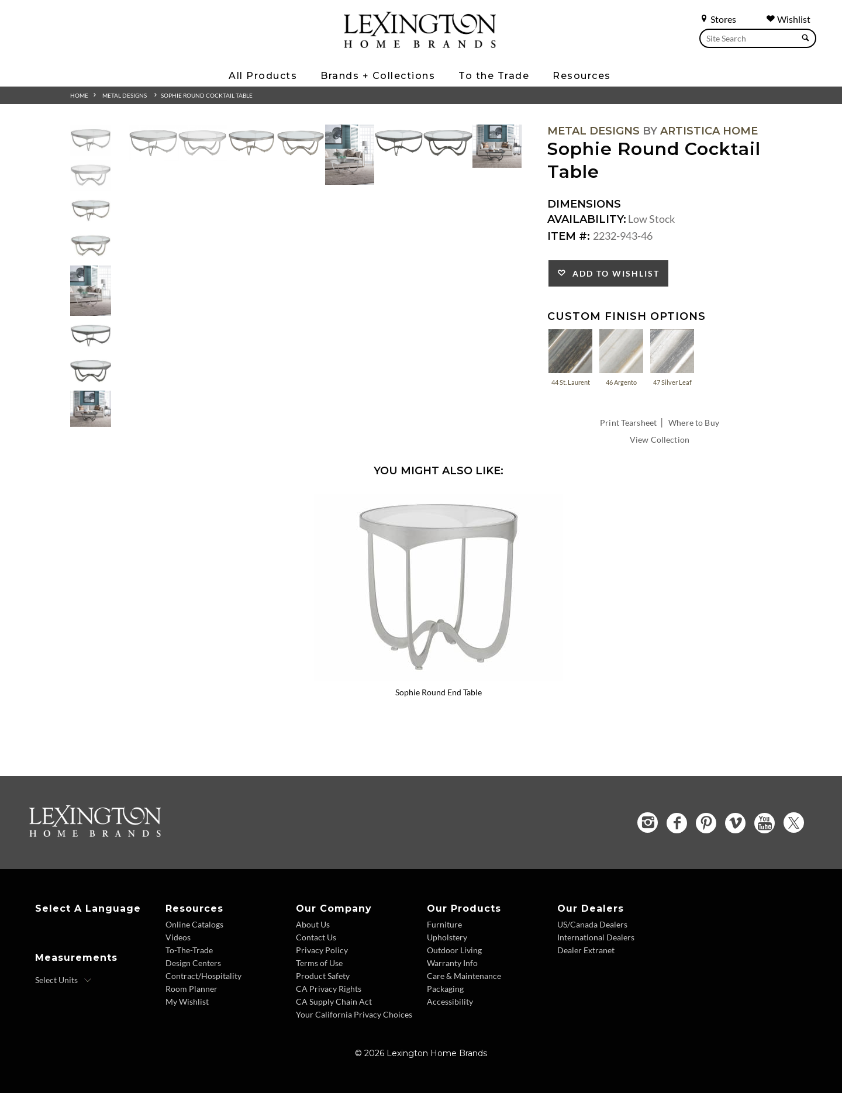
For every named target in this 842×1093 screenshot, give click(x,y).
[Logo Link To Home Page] (420, 43)
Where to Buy (693, 422)
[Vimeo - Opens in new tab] (735, 823)
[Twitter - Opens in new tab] (794, 822)
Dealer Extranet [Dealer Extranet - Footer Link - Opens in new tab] (586, 950)
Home (79, 95)
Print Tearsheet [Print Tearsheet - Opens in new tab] (628, 422)
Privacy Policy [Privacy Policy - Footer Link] (322, 950)
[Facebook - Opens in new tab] (677, 823)
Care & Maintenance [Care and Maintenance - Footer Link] (464, 976)
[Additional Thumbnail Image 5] (90, 291)
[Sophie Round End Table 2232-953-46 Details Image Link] (438, 676)
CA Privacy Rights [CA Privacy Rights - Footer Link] (328, 989)
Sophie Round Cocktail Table (207, 95)
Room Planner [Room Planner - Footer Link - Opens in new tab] (191, 989)
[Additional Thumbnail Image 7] (90, 371)
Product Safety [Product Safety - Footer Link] (323, 976)
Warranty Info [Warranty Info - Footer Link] (452, 963)
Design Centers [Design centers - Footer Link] (193, 963)
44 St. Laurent (570, 357)
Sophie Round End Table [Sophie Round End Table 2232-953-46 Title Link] (438, 692)
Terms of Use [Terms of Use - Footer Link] (319, 963)
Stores (717, 19)
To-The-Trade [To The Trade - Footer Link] (189, 950)
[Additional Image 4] (300, 143)
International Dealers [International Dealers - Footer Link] (595, 937)
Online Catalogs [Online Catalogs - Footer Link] (194, 924)
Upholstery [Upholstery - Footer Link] (447, 937)
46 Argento (621, 357)
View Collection (659, 439)
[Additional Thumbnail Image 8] (90, 409)
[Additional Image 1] (153, 143)
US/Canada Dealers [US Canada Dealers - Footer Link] (592, 924)
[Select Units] (63, 980)
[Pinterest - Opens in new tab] (706, 823)
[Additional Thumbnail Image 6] (90, 335)
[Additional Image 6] (398, 143)
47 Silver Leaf (672, 357)
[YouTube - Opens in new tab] (764, 823)
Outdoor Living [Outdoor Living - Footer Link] (454, 950)
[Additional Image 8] (497, 146)
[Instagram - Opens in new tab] (647, 822)
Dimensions (584, 204)
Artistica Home (709, 131)
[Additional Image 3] (251, 143)
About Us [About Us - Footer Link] (313, 924)
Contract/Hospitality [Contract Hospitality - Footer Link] (203, 976)
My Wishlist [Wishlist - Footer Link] (187, 1001)
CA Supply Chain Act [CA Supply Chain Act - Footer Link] (334, 1001)
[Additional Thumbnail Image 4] (90, 245)
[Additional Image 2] (202, 143)
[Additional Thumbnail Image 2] (90, 175)
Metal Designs (124, 95)
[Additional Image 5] (349, 155)
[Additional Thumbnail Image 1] (90, 140)
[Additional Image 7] (447, 143)
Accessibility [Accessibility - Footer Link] (450, 1001)
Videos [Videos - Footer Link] (178, 937)
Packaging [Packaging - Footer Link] (445, 989)
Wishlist (788, 19)
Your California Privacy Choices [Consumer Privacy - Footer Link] (354, 1014)
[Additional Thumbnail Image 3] (90, 210)
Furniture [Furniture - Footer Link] (444, 924)
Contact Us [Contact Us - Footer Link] (316, 937)
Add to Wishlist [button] (613, 273)
